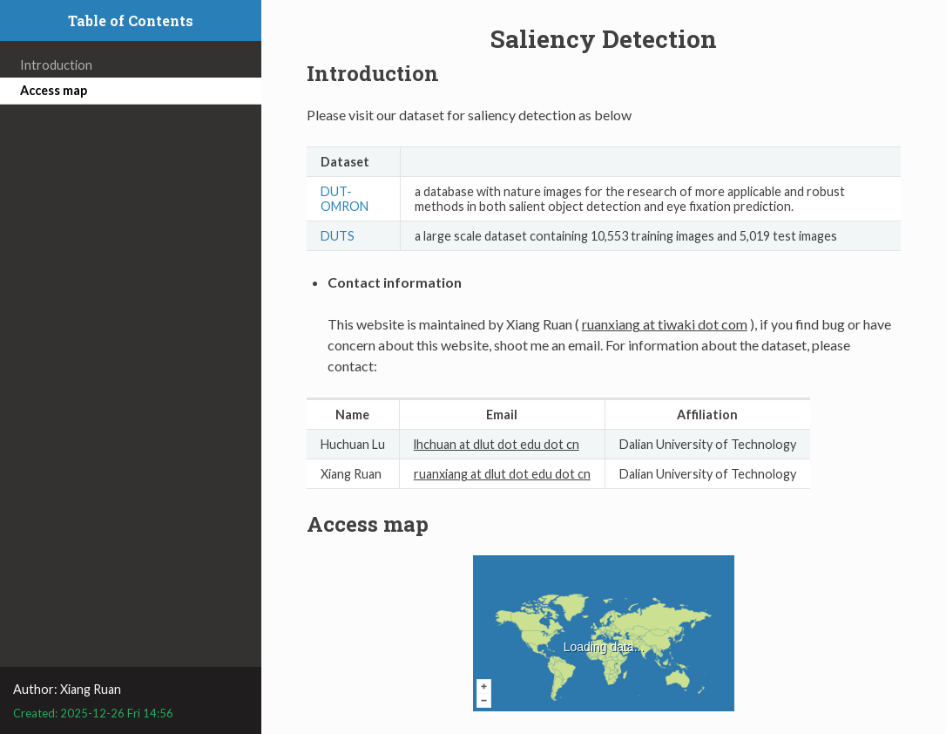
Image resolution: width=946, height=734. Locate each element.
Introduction (56, 65)
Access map (53, 90)
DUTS (338, 235)
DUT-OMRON (344, 199)
